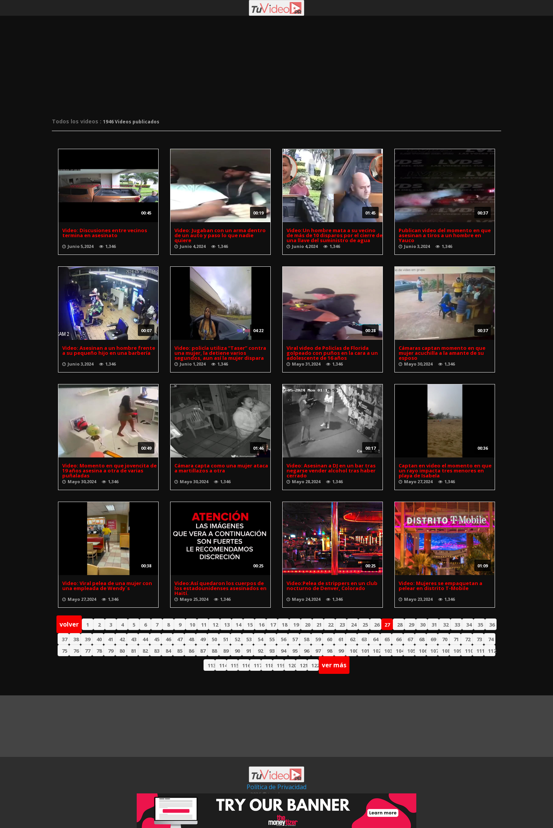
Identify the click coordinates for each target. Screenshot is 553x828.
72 (467, 639)
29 (411, 624)
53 (249, 639)
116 (246, 665)
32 (446, 624)
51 (225, 639)
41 (110, 639)
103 (388, 650)
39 (87, 639)
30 (423, 624)
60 (329, 639)
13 (227, 624)
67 (410, 639)
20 (307, 624)
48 (191, 639)
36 (492, 624)
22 (330, 624)
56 (283, 639)
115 (234, 665)
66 (398, 639)
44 (145, 639)
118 (269, 665)
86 (191, 650)
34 (469, 624)
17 (273, 624)
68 (421, 639)
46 (168, 639)
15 (250, 624)
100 (353, 650)
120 (292, 665)
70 (444, 639)
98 (329, 650)
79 (110, 650)
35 (480, 624)
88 (214, 650)
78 (99, 650)
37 (64, 639)
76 (76, 650)
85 (179, 650)
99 (341, 650)
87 (202, 650)
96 (306, 650)
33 (457, 624)
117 (257, 665)
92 (260, 650)
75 (64, 650)
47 (179, 639)
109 (457, 650)
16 (261, 624)
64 (375, 639)
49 (202, 639)
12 (215, 624)
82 (145, 650)
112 (491, 650)
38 (76, 639)
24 (353, 624)
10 (192, 624)
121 (303, 665)
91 (249, 650)
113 (211, 665)
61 (341, 639)
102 (376, 650)
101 (365, 650)
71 (456, 639)
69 (433, 639)
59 (318, 639)
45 (156, 639)
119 (280, 665)
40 (99, 639)
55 (272, 639)
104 (399, 650)
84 (168, 650)
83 (156, 650)
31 (434, 624)
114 (223, 665)
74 (490, 639)
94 (283, 650)
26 (376, 624)
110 (468, 650)
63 (364, 639)
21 (319, 624)
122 (315, 665)
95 (295, 650)
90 (237, 650)
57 (295, 639)
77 (87, 650)
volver (69, 624)
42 (122, 639)
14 (238, 624)
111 (480, 650)
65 (387, 639)
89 (225, 650)
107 (434, 650)
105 (411, 650)
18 (284, 624)
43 (133, 639)
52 (237, 639)
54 (260, 639)
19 (296, 624)
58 (306, 639)
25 (365, 624)
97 (318, 650)
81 (133, 650)
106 (422, 650)
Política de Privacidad (276, 787)
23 (342, 624)
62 (352, 639)
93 (272, 650)
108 (445, 650)
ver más (334, 665)
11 (204, 624)
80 (122, 650)
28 (399, 624)
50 (214, 639)
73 (479, 639)
